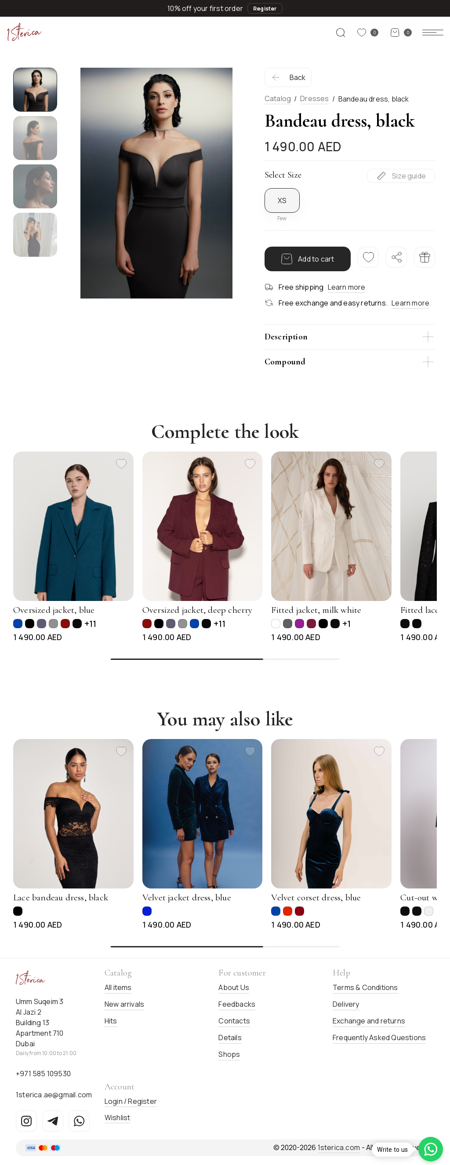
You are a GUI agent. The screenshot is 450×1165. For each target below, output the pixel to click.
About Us (233, 987)
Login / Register (131, 1101)
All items (118, 987)
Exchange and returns (369, 1021)
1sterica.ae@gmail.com (54, 1094)
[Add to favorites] (121, 464)
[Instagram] (26, 1121)
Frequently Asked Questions (379, 1037)
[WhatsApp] (79, 1121)
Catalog (278, 98)
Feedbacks (236, 1004)
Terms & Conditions (365, 987)
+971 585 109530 (43, 1073)
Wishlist (118, 1117)
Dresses (314, 98)
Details (229, 1037)
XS (282, 200)
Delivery (346, 1004)
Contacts (234, 1021)
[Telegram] (52, 1121)
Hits (111, 1021)
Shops (229, 1054)
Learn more (347, 287)
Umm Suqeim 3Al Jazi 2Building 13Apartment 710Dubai (40, 1022)
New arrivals (124, 1004)
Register (265, 8)
